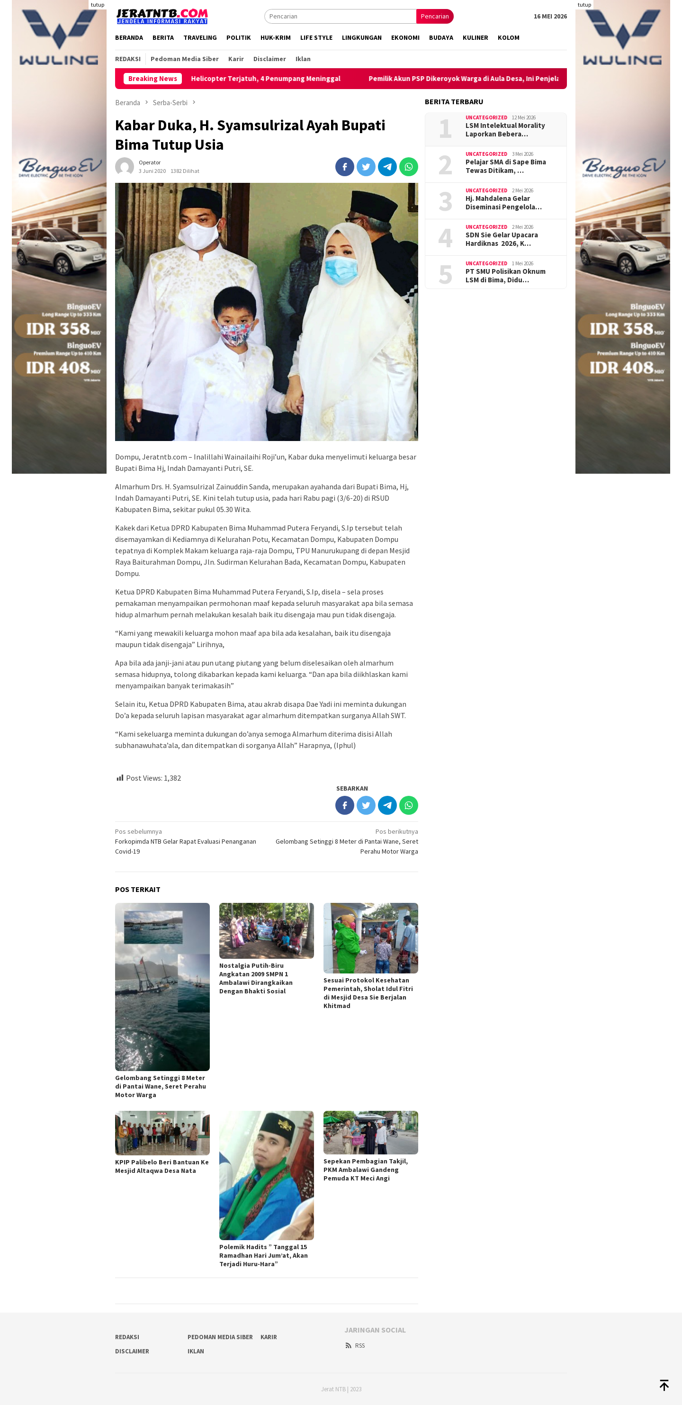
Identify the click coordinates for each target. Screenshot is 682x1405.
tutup (97, 4)
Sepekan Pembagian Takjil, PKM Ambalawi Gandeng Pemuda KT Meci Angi (365, 1169)
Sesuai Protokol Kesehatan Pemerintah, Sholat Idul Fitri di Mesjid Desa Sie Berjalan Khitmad (368, 993)
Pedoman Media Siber (220, 1337)
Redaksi (127, 1337)
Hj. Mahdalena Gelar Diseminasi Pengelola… (504, 202)
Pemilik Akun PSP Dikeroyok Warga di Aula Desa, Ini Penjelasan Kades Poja (503, 78)
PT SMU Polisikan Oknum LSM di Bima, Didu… (506, 275)
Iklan (196, 1351)
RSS (354, 1346)
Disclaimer (132, 1351)
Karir (268, 1337)
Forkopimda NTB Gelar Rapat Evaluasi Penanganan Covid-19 (187, 841)
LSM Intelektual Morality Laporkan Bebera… (505, 129)
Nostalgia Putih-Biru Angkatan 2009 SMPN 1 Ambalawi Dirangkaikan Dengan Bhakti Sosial (256, 978)
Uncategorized (486, 117)
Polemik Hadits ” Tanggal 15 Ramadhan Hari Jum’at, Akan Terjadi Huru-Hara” (263, 1255)
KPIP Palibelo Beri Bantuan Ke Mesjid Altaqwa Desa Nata (162, 1166)
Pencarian (435, 16)
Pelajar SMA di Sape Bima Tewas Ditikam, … (506, 166)
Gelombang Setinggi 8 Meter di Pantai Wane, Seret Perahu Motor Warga (345, 841)
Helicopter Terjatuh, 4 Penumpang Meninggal (280, 78)
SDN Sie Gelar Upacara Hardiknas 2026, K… (502, 239)
